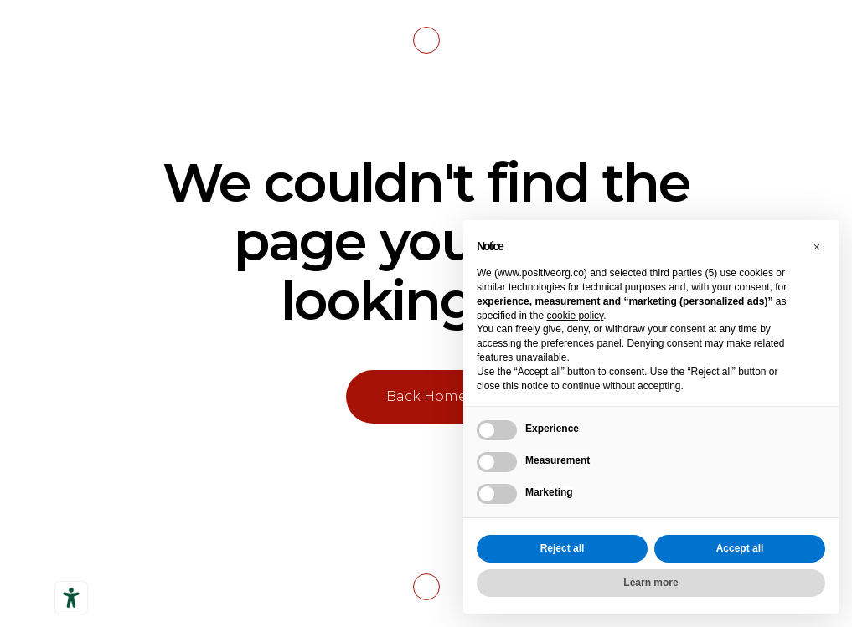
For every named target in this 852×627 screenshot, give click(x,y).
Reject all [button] (562, 548)
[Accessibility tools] (71, 598)
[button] (816, 247)
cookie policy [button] (574, 315)
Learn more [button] (650, 582)
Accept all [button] (740, 548)
